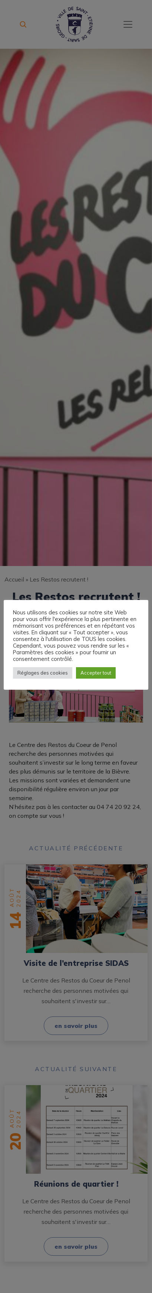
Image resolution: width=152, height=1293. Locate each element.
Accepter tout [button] (95, 673)
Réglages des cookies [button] (42, 673)
